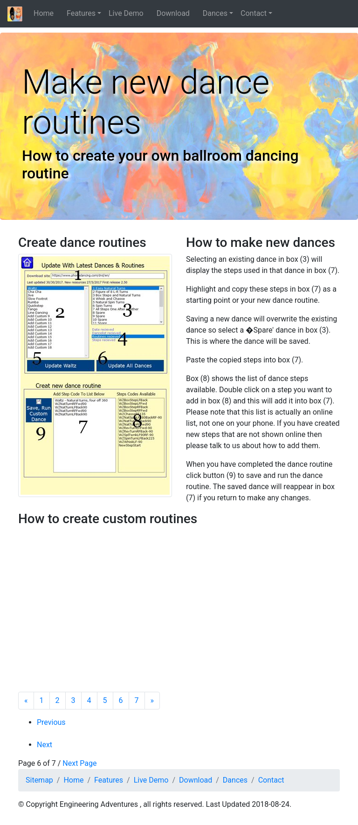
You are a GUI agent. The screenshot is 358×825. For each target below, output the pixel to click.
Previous (51, 722)
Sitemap (39, 780)
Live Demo (129, 13)
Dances (215, 13)
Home (46, 13)
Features (81, 13)
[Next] (152, 700)
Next (44, 744)
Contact (254, 13)
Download (176, 13)
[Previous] (26, 700)
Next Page (79, 763)
